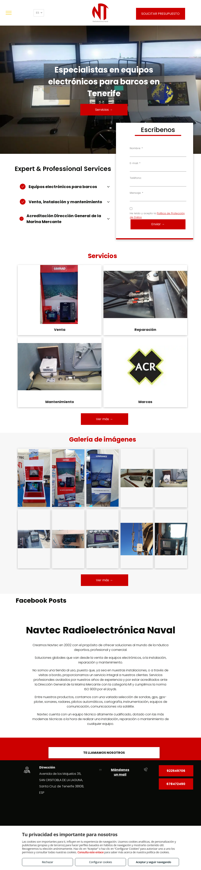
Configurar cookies (100, 862)
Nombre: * (136, 148)
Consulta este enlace (91, 852)
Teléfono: (136, 178)
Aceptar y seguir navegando (153, 862)
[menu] (9, 13)
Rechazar (47, 862)
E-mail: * (135, 163)
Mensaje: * (136, 193)
